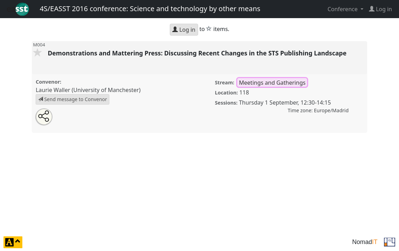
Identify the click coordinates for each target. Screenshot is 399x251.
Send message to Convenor (72, 99)
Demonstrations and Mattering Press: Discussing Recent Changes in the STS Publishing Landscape (198, 53)
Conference (343, 9)
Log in (183, 29)
